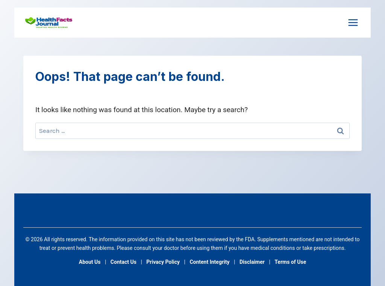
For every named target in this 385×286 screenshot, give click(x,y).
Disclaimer (252, 262)
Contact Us (123, 262)
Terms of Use (290, 262)
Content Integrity (209, 262)
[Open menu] (353, 22)
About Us (90, 262)
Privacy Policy (163, 262)
